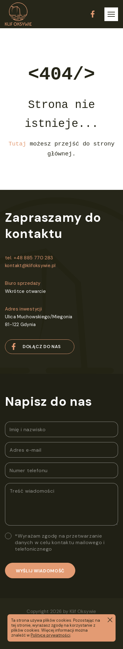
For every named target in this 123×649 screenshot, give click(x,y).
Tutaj (17, 144)
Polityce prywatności (50, 635)
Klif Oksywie (83, 611)
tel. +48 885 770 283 (29, 258)
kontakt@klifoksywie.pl (30, 265)
